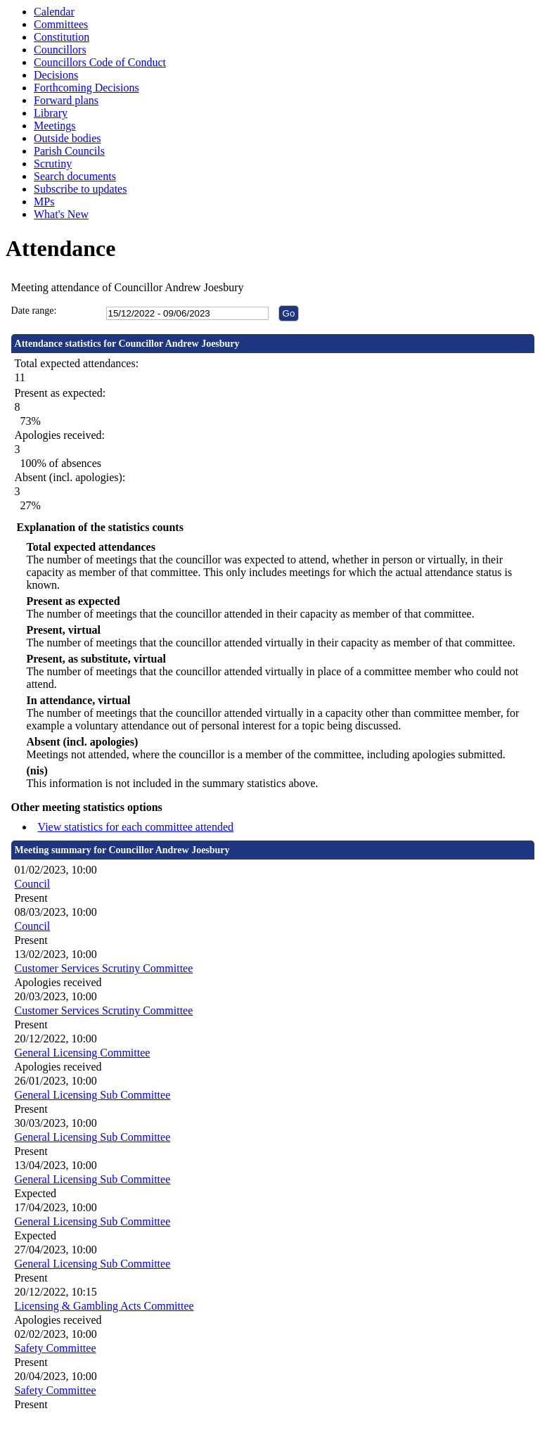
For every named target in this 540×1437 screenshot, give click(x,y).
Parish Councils (69, 151)
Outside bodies (67, 138)
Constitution (61, 37)
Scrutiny (53, 164)
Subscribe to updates (80, 189)
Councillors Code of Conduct (100, 62)
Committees (61, 24)
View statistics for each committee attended (136, 827)
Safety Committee (55, 1348)
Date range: (34, 310)
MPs (44, 201)
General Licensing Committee (82, 1053)
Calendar (54, 12)
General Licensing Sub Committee (93, 1095)
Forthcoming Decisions (86, 88)
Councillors (60, 50)
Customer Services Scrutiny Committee (104, 968)
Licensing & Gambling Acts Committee (104, 1306)
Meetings (55, 126)
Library (51, 113)
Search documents (75, 176)
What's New (61, 214)
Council (33, 884)
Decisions (56, 75)
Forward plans (66, 100)
